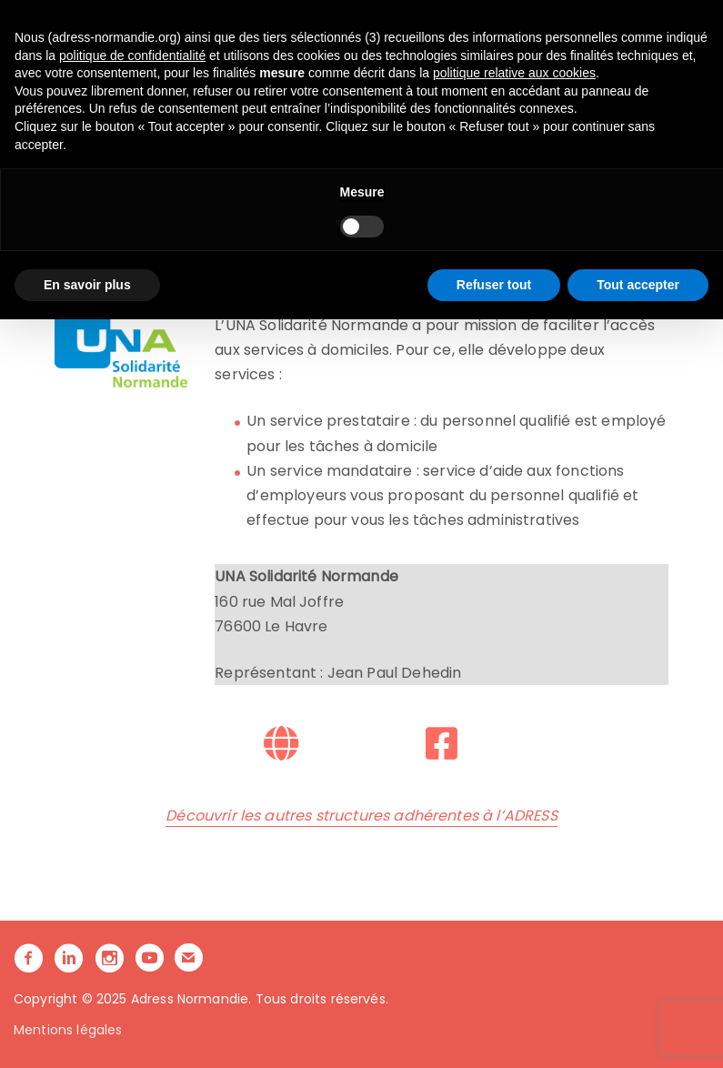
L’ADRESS (227, 78)
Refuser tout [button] (494, 1032)
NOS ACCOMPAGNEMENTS (365, 78)
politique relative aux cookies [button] (514, 821)
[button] (375, 107)
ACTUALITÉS (235, 103)
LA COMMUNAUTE (527, 78)
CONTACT (317, 103)
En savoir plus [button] (87, 1032)
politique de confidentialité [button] (132, 803)
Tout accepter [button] (638, 1032)
